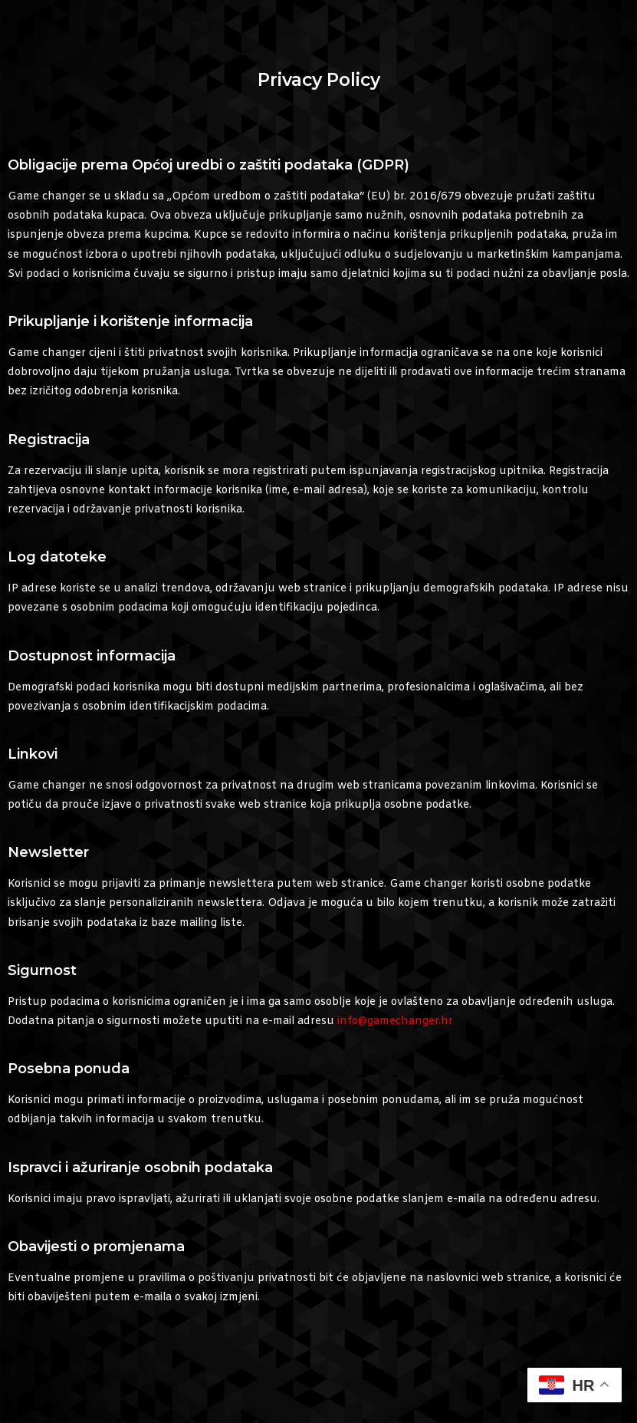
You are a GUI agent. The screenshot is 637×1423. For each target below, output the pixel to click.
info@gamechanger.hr (395, 1021)
